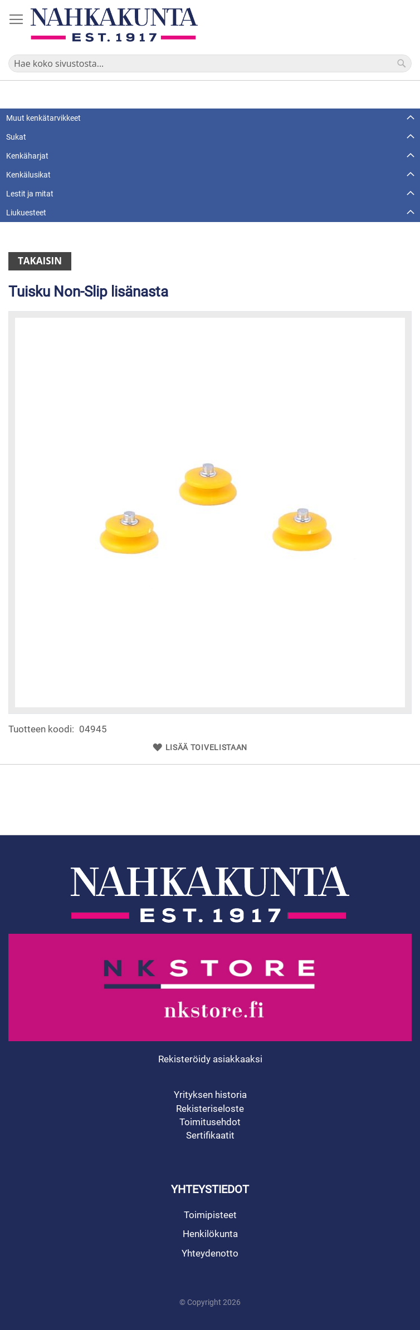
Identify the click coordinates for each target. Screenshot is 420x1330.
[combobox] (210, 63)
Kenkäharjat (27, 155)
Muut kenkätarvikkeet (43, 118)
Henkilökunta (210, 1233)
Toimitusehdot (210, 1121)
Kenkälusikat (28, 174)
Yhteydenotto (210, 1253)
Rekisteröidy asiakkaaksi (210, 1059)
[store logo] (114, 25)
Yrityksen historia (210, 1094)
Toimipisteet (210, 1214)
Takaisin (40, 260)
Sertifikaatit (210, 1135)
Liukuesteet (26, 212)
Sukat (16, 136)
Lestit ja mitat (29, 193)
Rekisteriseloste (210, 1108)
